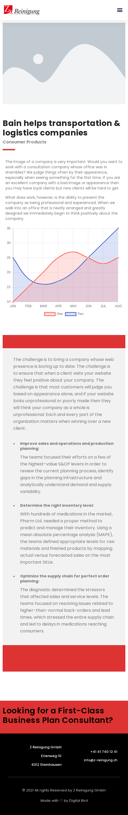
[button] (119, 10)
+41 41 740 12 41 (103, 751)
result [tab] (16, 665)
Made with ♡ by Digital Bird (64, 800)
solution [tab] (18, 651)
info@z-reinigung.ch (100, 760)
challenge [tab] (20, 341)
